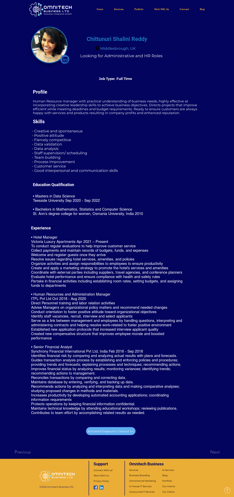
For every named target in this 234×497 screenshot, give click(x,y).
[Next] (208, 452)
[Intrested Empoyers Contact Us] (111, 431)
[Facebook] (96, 487)
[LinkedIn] (101, 487)
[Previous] (28, 452)
